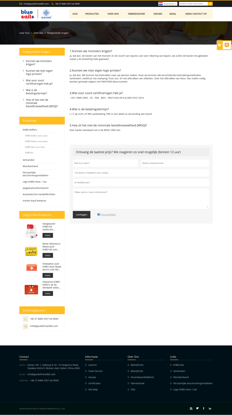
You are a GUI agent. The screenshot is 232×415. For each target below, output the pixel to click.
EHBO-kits (178, 365)
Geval (172, 14)
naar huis (24, 33)
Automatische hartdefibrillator (39, 194)
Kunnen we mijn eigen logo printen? (39, 72)
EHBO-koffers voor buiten (36, 141)
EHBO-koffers (30, 129)
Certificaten (94, 383)
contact (24, 357)
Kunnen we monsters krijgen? (39, 63)
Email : (23, 374)
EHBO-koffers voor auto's (36, 135)
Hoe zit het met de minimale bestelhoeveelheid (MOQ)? (42, 103)
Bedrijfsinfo (137, 365)
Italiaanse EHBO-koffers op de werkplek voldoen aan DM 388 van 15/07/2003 (52, 285)
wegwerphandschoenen (36, 188)
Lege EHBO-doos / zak (185, 389)
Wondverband (30, 166)
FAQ (133, 389)
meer (48, 235)
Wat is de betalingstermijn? (36, 92)
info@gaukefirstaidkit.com (36, 3)
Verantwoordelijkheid (142, 377)
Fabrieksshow (136, 14)
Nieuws (158, 14)
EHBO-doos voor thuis (35, 147)
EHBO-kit (29, 152)
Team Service (95, 371)
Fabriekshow (137, 383)
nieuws (92, 377)
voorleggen (81, 215)
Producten (92, 14)
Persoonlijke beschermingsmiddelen (35, 174)
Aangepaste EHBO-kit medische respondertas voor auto (50, 226)
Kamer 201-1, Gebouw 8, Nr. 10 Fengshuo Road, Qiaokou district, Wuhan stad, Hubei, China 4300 (54, 367)
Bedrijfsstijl (137, 371)
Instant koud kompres (34, 200)
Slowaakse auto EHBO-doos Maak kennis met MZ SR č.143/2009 (52, 266)
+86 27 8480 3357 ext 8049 (67, 3)
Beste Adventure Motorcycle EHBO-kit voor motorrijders (51, 246)
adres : (23, 365)
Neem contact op (196, 14)
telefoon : (24, 380)
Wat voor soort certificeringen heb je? (39, 82)
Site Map (93, 389)
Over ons (113, 14)
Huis (75, 14)
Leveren (92, 365)
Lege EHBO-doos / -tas (35, 181)
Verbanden (29, 160)
